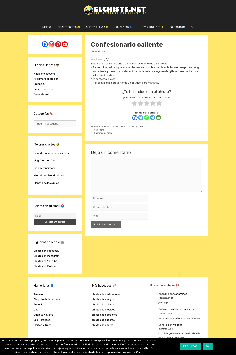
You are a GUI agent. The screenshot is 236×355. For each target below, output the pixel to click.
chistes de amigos (103, 299)
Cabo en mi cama (183, 309)
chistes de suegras (103, 319)
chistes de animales (104, 304)
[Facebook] (135, 117)
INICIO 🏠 (47, 27)
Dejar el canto (42, 94)
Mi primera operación (46, 78)
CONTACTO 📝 (177, 27)
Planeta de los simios (46, 182)
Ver (138, 352)
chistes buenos (102, 126)
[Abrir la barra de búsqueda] (192, 27)
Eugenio (38, 304)
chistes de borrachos (104, 314)
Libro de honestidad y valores (51, 153)
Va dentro (99, 129)
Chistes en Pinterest (46, 266)
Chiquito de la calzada (47, 299)
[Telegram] (152, 117)
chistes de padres (102, 324)
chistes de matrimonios (106, 294)
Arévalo (38, 294)
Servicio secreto (43, 89)
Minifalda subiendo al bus (49, 175)
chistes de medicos (103, 309)
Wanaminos (180, 293)
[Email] (158, 117)
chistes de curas (135, 126)
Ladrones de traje (103, 133)
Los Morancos (42, 319)
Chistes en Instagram (46, 255)
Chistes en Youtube (45, 260)
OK (208, 346)
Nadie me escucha (45, 73)
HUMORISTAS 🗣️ (126, 27)
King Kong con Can (45, 160)
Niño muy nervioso (45, 168)
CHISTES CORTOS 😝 (69, 27)
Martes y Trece (42, 324)
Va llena (177, 324)
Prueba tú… (40, 83)
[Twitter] (140, 117)
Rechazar (190, 346)
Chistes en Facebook (46, 250)
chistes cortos (118, 126)
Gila (36, 309)
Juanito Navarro (43, 314)
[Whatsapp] (146, 117)
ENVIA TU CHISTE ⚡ (152, 27)
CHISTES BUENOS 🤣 (97, 27)
